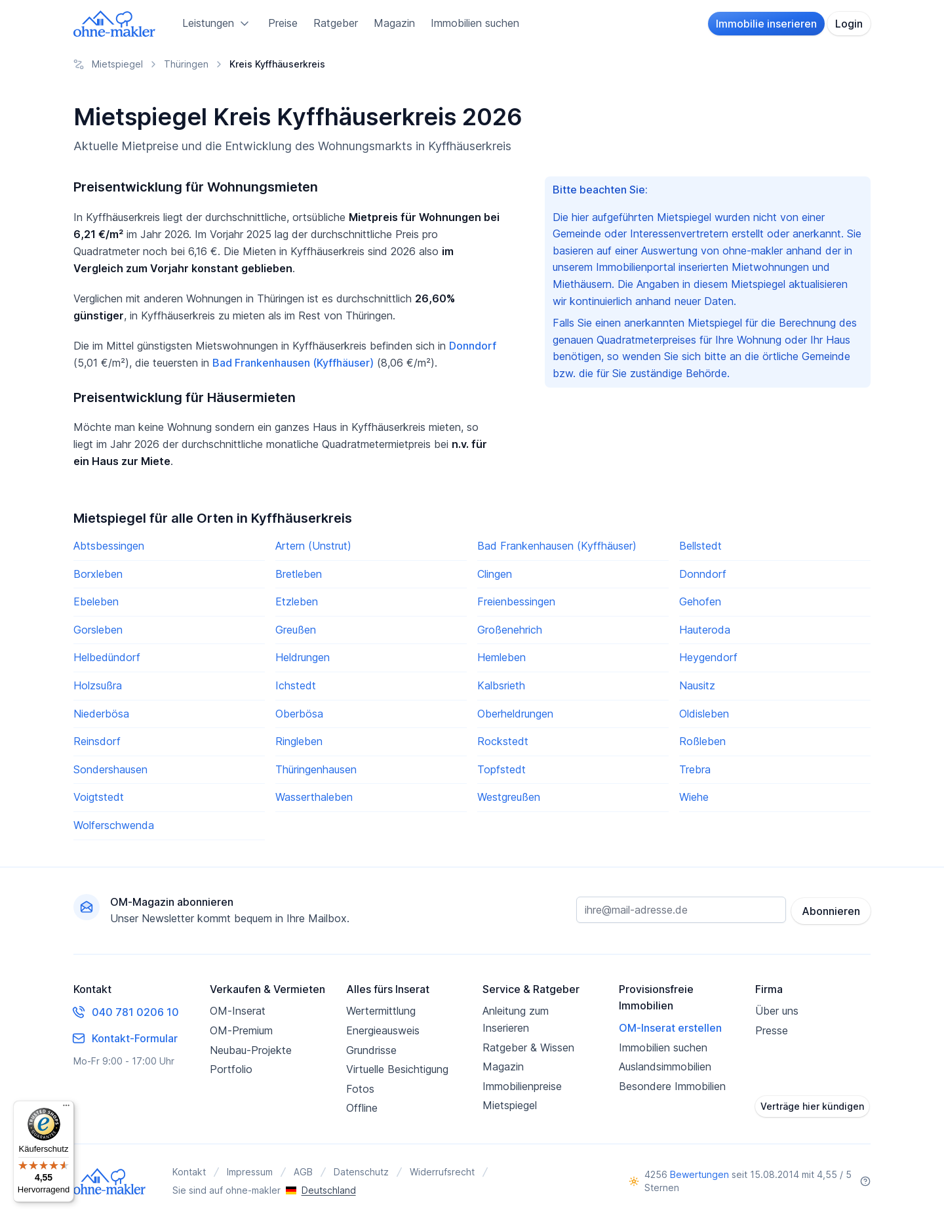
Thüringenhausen (316, 769)
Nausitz (697, 685)
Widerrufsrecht (442, 1171)
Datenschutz (361, 1171)
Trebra (695, 769)
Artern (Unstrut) (313, 545)
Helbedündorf (106, 657)
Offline (362, 1107)
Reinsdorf (97, 741)
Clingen (494, 573)
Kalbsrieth (501, 685)
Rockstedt (502, 741)
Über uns (776, 1010)
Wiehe (694, 796)
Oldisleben (704, 713)
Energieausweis (383, 1030)
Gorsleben (98, 629)
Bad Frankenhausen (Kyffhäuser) (293, 362)
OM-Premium (241, 1030)
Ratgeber (335, 23)
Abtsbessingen (108, 545)
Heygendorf (708, 657)
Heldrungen (302, 657)
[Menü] (66, 1108)
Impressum (250, 1171)
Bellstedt (700, 545)
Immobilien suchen (475, 23)
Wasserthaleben (314, 796)
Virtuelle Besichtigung (397, 1069)
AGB (303, 1171)
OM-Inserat (238, 1010)
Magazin (394, 23)
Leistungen (217, 23)
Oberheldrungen (515, 713)
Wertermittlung (381, 1010)
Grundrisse (371, 1050)
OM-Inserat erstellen (670, 1027)
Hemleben (501, 657)
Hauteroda (704, 629)
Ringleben (299, 741)
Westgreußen (508, 796)
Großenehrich (509, 629)
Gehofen (700, 601)
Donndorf (472, 345)
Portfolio (231, 1069)
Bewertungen (699, 1174)
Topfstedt (501, 769)
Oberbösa (299, 713)
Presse (771, 1030)
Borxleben (98, 573)
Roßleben (702, 741)
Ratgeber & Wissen (528, 1047)
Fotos (360, 1088)
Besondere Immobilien (672, 1086)
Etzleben (296, 601)
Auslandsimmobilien (665, 1066)
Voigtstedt (98, 796)
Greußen (295, 629)
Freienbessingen (516, 601)
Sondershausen (110, 769)
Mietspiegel (509, 1105)
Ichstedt (295, 685)
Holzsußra (97, 685)
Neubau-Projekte (251, 1050)
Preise (283, 23)
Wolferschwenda (113, 825)
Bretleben (298, 573)
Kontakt (189, 1171)
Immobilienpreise (522, 1086)
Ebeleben (96, 601)
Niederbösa (101, 713)
